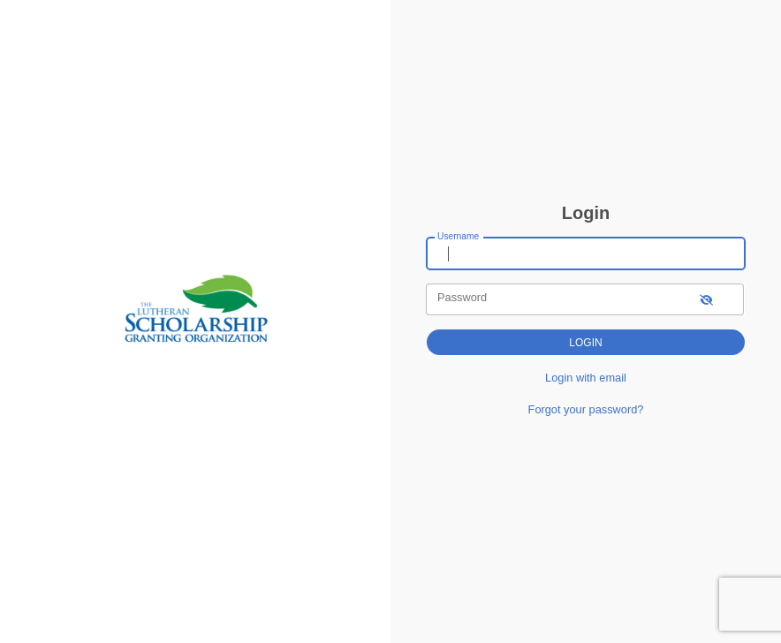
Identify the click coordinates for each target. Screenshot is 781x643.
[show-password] (706, 299)
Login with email (585, 377)
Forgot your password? (586, 409)
